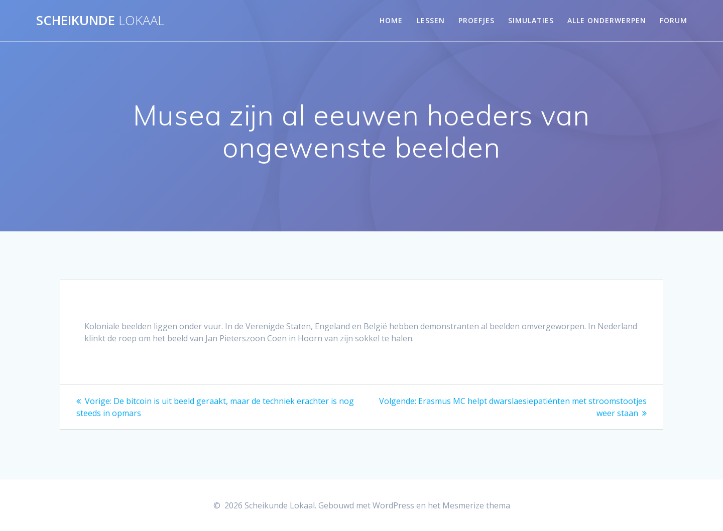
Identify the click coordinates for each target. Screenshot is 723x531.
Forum (673, 20)
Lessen (431, 20)
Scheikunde (100, 20)
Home (391, 20)
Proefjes (476, 20)
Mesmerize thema (476, 505)
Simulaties (531, 20)
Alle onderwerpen (606, 20)
